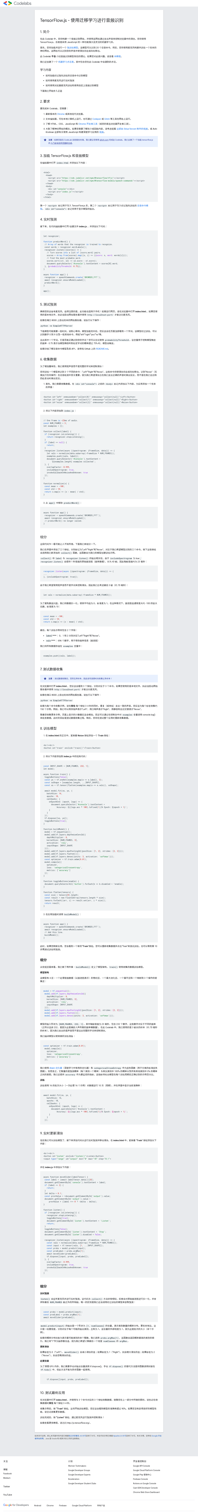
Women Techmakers (77, 1466)
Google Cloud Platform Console (146, 1470)
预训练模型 (72, 47)
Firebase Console (140, 1479)
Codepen (96, 119)
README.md (102, 349)
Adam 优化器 (56, 1068)
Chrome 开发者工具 (88, 124)
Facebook (7, 1474)
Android (37, 1505)
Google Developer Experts (79, 1475)
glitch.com (104, 140)
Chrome (61, 114)
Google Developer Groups (79, 1470)
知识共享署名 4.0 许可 (77, 1436)
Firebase (63, 1505)
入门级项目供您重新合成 (61, 143)
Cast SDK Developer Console (145, 1488)
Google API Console (141, 1466)
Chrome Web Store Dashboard (146, 1492)
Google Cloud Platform (82, 1505)
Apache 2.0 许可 (119, 1436)
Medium (6, 1478)
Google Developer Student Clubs (82, 1483)
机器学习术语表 (66, 62)
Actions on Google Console (144, 1483)
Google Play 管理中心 (142, 1475)
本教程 (117, 56)
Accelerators (73, 1479)
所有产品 (101, 1505)
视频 (101, 132)
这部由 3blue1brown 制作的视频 (132, 129)
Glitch (107, 119)
